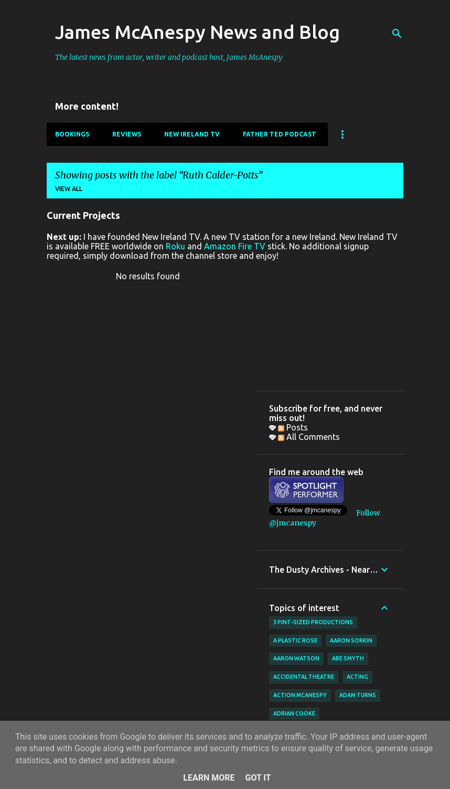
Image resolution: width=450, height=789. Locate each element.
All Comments (309, 436)
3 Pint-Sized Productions (313, 622)
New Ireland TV (192, 134)
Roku (175, 246)
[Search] (397, 33)
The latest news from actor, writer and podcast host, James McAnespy (169, 57)
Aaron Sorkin (351, 640)
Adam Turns (357, 695)
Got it (258, 778)
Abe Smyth (348, 658)
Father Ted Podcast (279, 134)
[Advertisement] (330, 325)
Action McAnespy (300, 695)
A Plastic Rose (295, 640)
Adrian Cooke (294, 713)
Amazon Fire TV (234, 246)
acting (357, 677)
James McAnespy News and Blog (197, 32)
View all (68, 188)
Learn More (208, 778)
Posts (293, 427)
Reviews (126, 134)
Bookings (72, 134)
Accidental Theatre (303, 677)
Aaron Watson (296, 658)
